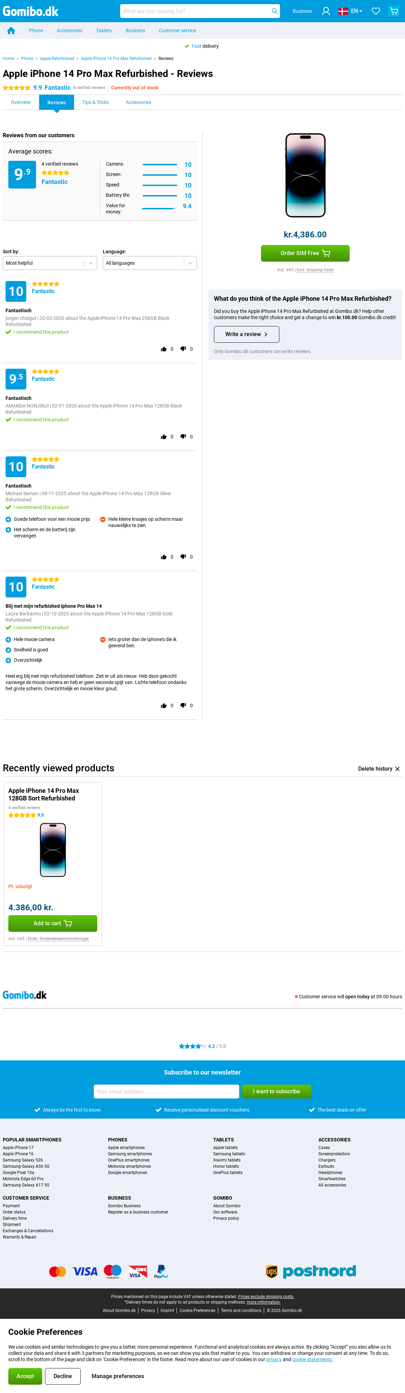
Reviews (166, 58)
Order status (14, 1212)
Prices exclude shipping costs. (266, 1296)
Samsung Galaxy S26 (23, 1160)
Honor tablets (226, 1166)
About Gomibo (227, 1205)
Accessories (69, 30)
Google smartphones (127, 1172)
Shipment (12, 1224)
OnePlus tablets (228, 1172)
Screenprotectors (334, 1153)
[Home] (11, 30)
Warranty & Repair (19, 1237)
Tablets (104, 30)
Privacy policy (226, 1218)
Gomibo (222, 1198)
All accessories (332, 1185)
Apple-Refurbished (57, 58)
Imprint (167, 1310)
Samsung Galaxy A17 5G (26, 1185)
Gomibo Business (124, 1205)
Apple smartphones (126, 1147)
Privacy (148, 1310)
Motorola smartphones (129, 1166)
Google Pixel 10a (18, 1172)
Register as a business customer (138, 1212)
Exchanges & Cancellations (28, 1230)
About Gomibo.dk (119, 1310)
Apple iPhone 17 (18, 1147)
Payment (11, 1205)
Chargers (326, 1160)
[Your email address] (166, 1091)
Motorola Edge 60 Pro (23, 1178)
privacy (274, 1359)
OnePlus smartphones (129, 1160)
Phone (36, 30)
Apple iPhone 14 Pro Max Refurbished (116, 58)
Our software (225, 1212)
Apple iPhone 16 (18, 1153)
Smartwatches (331, 1178)
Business (135, 30)
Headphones (330, 1172)
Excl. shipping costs (315, 270)
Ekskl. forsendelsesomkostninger (58, 938)
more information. (264, 1302)
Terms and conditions (241, 1310)
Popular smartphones (32, 1139)
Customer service (177, 30)
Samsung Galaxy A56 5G (26, 1166)
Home (8, 58)
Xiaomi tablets (227, 1160)
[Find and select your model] (200, 11)
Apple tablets (225, 1147)
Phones (117, 1139)
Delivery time (15, 1218)
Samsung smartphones (130, 1153)
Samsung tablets (229, 1153)
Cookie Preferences (197, 1310)
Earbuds (326, 1166)
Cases (324, 1147)
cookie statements (312, 1359)
